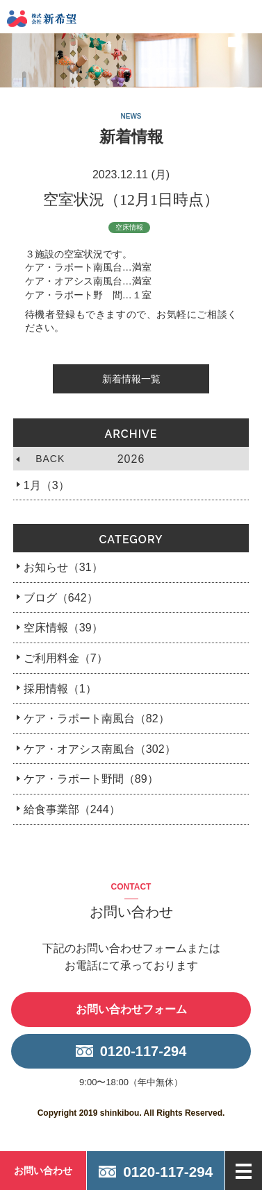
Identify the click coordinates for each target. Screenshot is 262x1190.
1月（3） (46, 485)
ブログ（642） (61, 598)
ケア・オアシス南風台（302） (100, 749)
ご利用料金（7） (66, 658)
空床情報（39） (63, 628)
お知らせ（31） (63, 567)
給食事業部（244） (72, 809)
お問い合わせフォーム (131, 1009)
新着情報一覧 (131, 378)
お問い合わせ (43, 1170)
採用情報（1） (60, 689)
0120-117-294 (143, 1051)
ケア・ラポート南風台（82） (97, 718)
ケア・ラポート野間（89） (91, 779)
